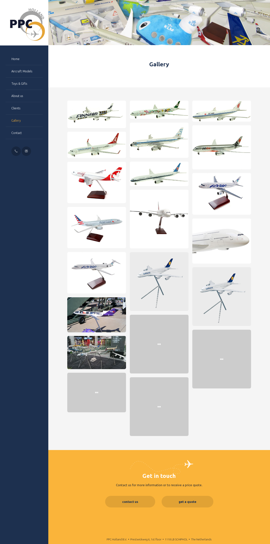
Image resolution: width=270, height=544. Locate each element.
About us (17, 96)
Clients (15, 108)
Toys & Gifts (19, 83)
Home (15, 59)
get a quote (187, 501)
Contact (16, 133)
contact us (130, 501)
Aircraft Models (21, 71)
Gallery (16, 120)
